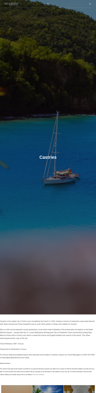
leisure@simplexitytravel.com (13, 358)
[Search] (48, 4)
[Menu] (90, 4)
